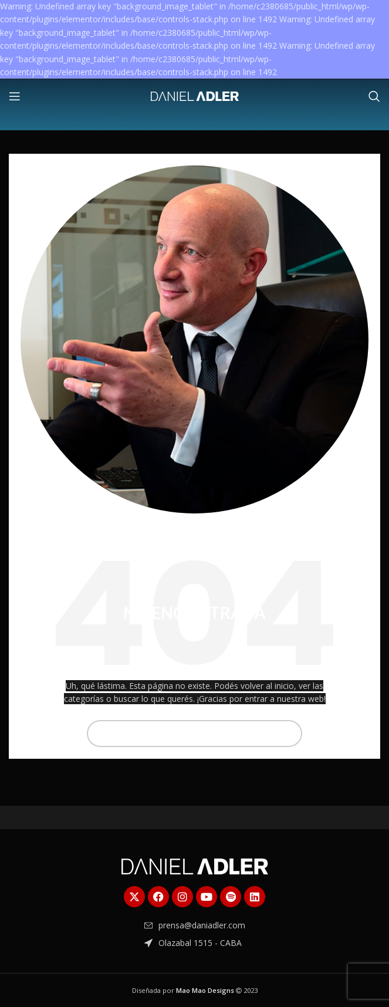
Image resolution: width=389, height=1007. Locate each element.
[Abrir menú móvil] (14, 96)
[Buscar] (374, 96)
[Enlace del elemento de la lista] (194, 925)
